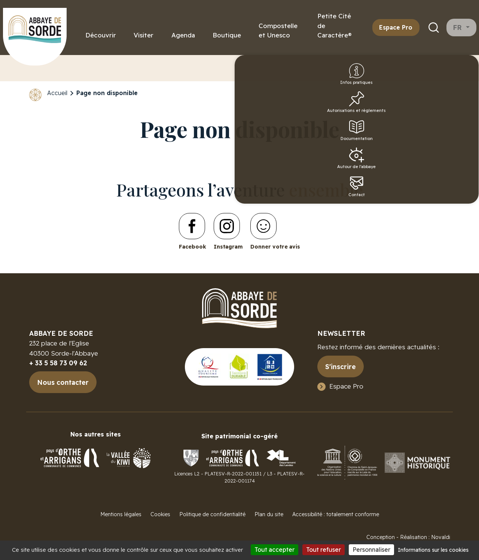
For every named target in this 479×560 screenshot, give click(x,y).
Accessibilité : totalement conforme (335, 514)
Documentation (461, 145)
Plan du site (268, 514)
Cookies (160, 514)
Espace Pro (395, 27)
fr (458, 27)
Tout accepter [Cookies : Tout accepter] (274, 549)
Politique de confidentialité (212, 514)
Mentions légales (120, 514)
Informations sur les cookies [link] (433, 550)
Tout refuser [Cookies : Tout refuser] (323, 549)
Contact (460, 208)
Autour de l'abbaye (459, 177)
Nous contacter (63, 382)
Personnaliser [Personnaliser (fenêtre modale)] (371, 549)
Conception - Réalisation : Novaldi (408, 537)
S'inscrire (340, 366)
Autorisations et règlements (460, 114)
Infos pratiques (460, 80)
